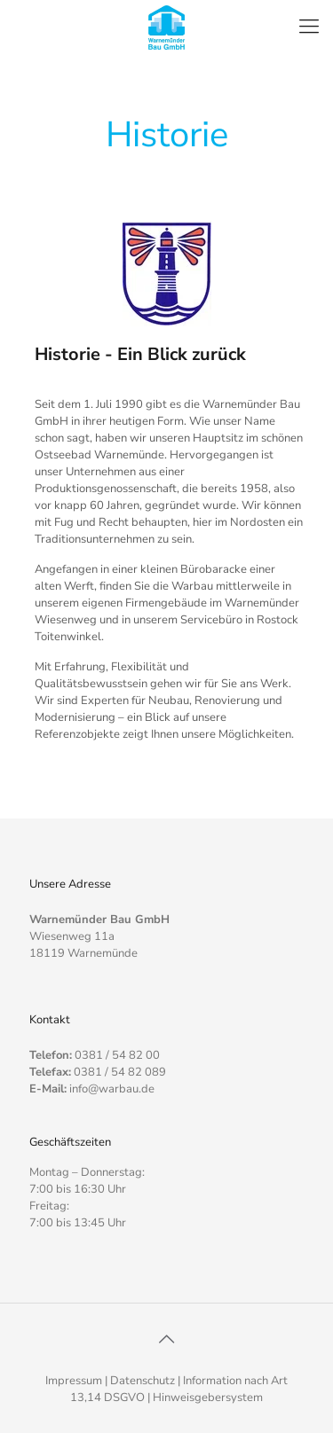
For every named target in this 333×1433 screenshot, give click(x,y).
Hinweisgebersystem (208, 1398)
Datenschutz (142, 1381)
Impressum (73, 1381)
